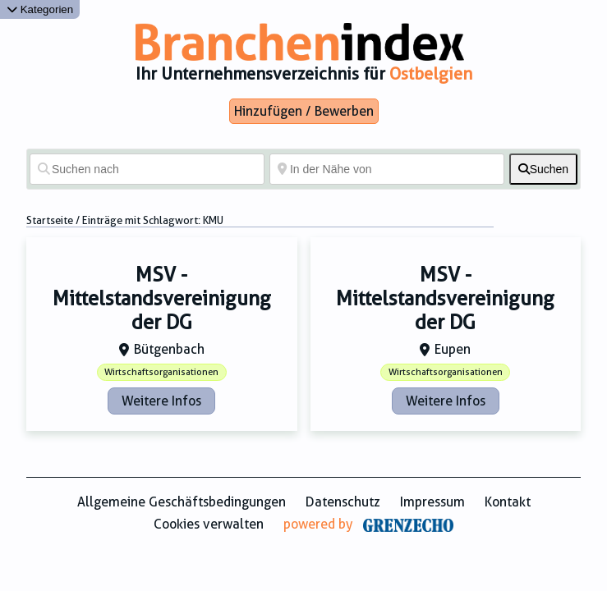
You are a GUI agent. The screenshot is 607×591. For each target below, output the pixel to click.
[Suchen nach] (147, 169)
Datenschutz (343, 502)
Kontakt (508, 502)
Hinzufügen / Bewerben (304, 111)
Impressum (432, 502)
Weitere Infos (161, 401)
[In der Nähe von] (386, 169)
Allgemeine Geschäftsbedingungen (181, 502)
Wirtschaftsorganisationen (161, 372)
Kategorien (40, 9)
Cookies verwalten (209, 524)
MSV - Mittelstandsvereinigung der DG (162, 298)
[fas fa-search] (543, 169)
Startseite (49, 220)
